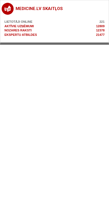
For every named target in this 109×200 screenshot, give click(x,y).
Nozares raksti (18, 30)
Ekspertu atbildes (20, 34)
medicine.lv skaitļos (39, 8)
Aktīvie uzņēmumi (19, 26)
